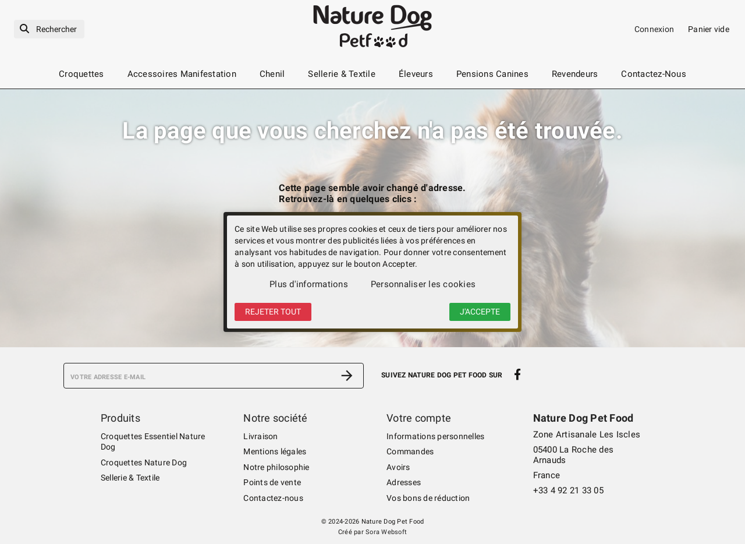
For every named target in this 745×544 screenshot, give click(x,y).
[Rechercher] (49, 29)
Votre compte (418, 418)
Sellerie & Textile (130, 477)
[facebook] (518, 374)
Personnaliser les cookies (423, 284)
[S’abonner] (347, 375)
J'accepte (480, 311)
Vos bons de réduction (428, 498)
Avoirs (398, 467)
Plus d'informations (308, 284)
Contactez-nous (273, 498)
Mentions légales (274, 451)
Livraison (260, 436)
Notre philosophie (276, 467)
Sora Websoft (386, 532)
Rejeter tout (273, 311)
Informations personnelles (435, 436)
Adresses (403, 482)
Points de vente (272, 482)
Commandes (410, 451)
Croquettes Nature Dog (144, 462)
